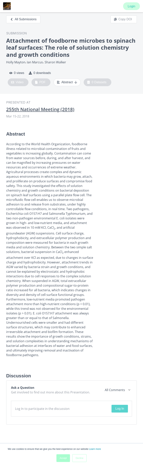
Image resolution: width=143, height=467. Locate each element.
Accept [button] (63, 458)
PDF (40, 82)
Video (17, 82)
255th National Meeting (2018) (40, 109)
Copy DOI (123, 19)
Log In (119, 408)
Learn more (95, 449)
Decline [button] (79, 458)
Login (131, 6)
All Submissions (23, 19)
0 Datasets (96, 82)
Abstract (67, 82)
